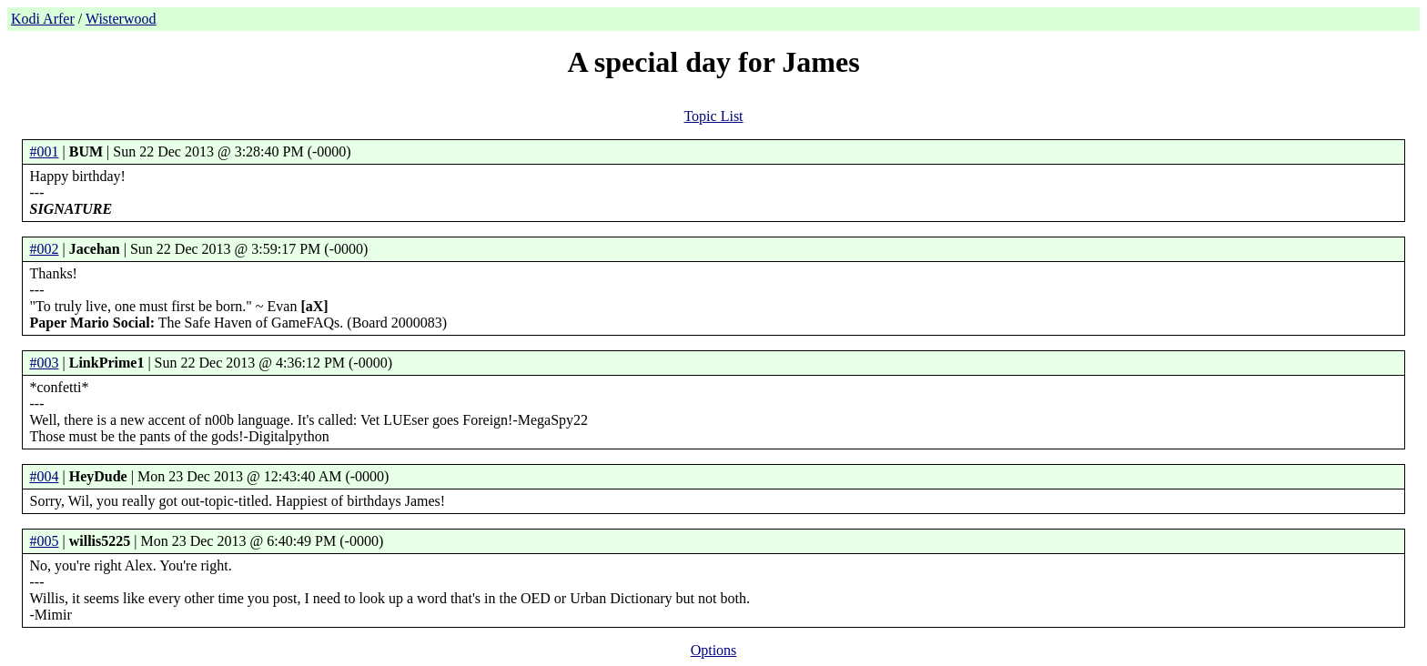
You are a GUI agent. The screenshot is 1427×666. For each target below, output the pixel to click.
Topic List (713, 116)
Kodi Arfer (43, 18)
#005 (44, 541)
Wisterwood (121, 18)
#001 (44, 151)
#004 (44, 476)
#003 (44, 362)
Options (714, 650)
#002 (44, 249)
